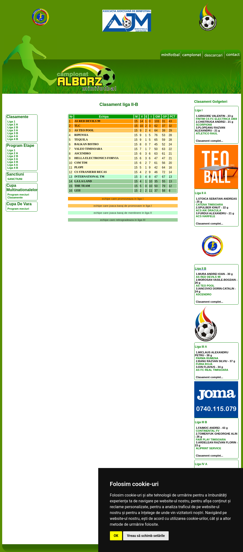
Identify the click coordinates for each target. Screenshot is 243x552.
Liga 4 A (13, 136)
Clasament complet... (209, 140)
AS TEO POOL (205, 285)
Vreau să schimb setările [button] (146, 536)
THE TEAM (82, 185)
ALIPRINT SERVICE (208, 448)
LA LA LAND (83, 181)
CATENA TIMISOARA (209, 204)
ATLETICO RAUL (207, 133)
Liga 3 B (13, 133)
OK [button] (116, 536)
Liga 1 (11, 121)
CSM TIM (80, 162)
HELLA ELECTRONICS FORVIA (96, 158)
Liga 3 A (13, 130)
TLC (77, 125)
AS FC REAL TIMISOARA (212, 369)
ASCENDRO (204, 294)
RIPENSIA (81, 135)
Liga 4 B (13, 139)
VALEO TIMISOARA (88, 148)
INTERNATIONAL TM (89, 176)
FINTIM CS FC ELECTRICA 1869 (216, 118)
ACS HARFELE (205, 216)
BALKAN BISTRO (86, 144)
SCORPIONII (204, 124)
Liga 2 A (13, 124)
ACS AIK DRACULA (208, 210)
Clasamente (15, 197)
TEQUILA (81, 139)
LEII (77, 190)
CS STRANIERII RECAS (90, 172)
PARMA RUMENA (207, 358)
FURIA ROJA (204, 364)
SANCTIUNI (15, 179)
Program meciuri (18, 194)
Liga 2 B (13, 127)
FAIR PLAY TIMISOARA (211, 439)
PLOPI (78, 167)
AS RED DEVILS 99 (208, 276)
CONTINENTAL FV (208, 430)
